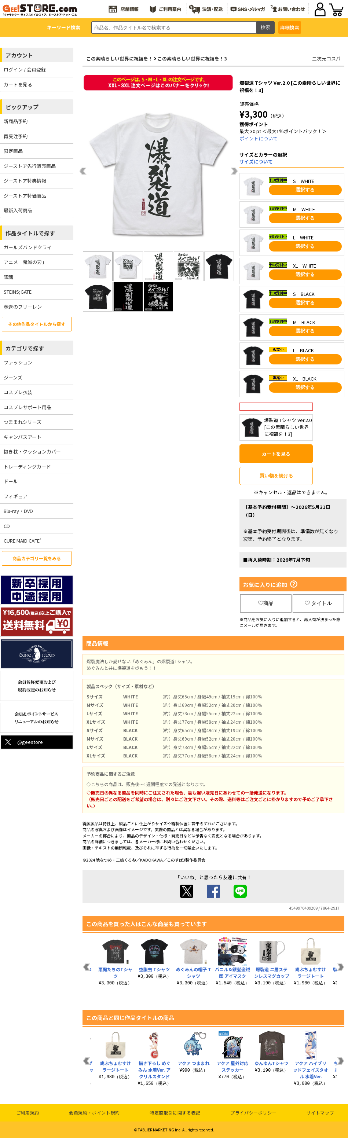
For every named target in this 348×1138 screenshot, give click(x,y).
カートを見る (18, 84)
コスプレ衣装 (18, 392)
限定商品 (13, 150)
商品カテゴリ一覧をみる (36, 558)
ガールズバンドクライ (28, 247)
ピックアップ (22, 107)
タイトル (318, 603)
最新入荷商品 (18, 210)
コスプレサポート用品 (27, 407)
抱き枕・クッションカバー (32, 451)
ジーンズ (13, 377)
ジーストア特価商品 (25, 195)
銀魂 (8, 277)
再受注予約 (16, 136)
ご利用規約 (27, 1112)
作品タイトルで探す (30, 233)
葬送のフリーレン (23, 306)
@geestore (23, 741)
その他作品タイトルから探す (36, 324)
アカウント (19, 55)
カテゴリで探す (25, 348)
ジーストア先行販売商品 (30, 165)
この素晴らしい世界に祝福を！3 (192, 58)
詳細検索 (289, 27)
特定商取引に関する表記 (175, 1112)
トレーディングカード (27, 466)
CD (7, 525)
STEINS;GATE (18, 291)
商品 (266, 603)
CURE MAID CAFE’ (22, 540)
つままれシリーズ (22, 421)
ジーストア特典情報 (25, 180)
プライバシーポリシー (253, 1112)
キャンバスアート (22, 436)
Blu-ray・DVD (18, 510)
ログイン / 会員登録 (25, 69)
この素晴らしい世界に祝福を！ (119, 58)
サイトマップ (320, 1112)
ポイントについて (258, 138)
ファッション (18, 362)
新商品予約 (16, 121)
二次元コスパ (326, 58)
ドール (11, 481)
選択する (305, 189)
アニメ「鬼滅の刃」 (25, 261)
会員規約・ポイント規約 (94, 1112)
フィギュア (16, 496)
